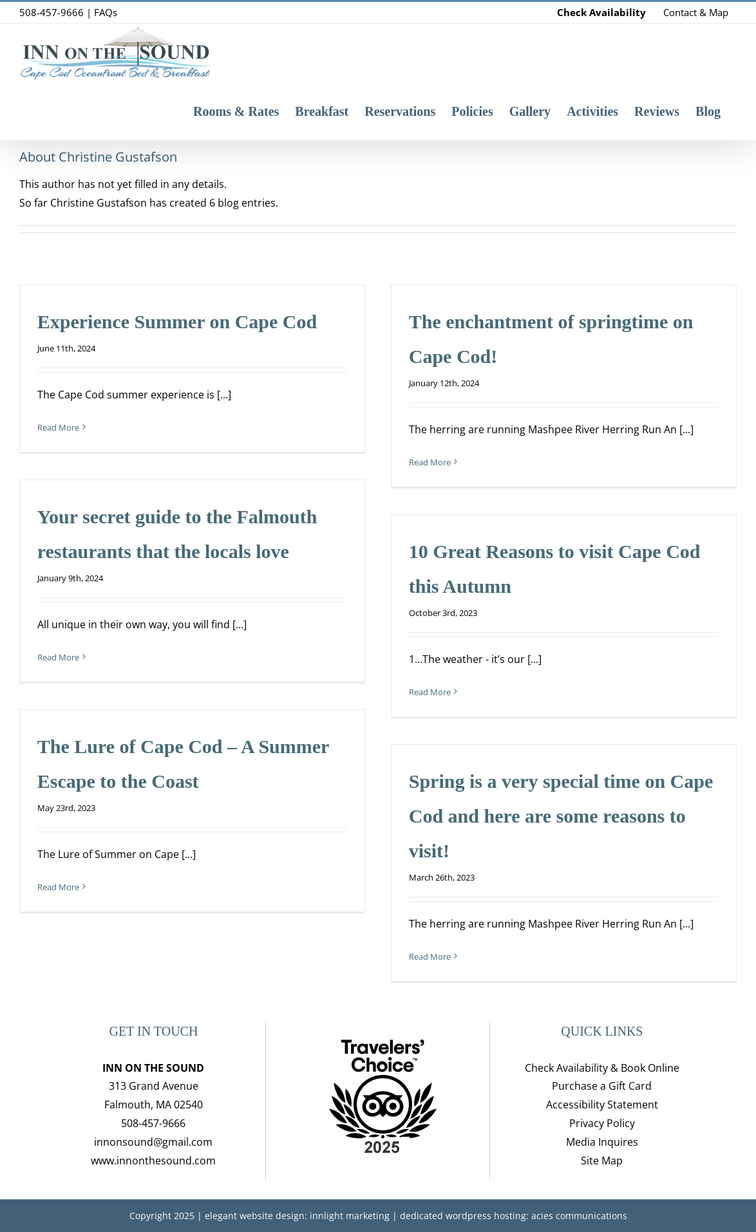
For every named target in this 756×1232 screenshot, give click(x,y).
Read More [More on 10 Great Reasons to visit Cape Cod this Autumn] (430, 692)
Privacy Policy (602, 1123)
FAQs (105, 12)
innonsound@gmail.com (153, 1142)
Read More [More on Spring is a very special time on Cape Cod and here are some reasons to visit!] (430, 956)
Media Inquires (602, 1142)
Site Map (602, 1160)
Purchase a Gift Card (602, 1086)
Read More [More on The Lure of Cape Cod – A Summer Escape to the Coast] (58, 887)
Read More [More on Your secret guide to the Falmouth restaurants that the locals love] (58, 657)
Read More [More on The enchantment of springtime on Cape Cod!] (430, 462)
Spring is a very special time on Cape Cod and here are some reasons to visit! (561, 815)
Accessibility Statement (602, 1104)
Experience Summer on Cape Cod (177, 321)
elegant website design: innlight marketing (297, 1215)
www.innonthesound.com (153, 1160)
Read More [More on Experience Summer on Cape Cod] (58, 427)
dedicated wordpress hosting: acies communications (513, 1215)
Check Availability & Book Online (602, 1068)
